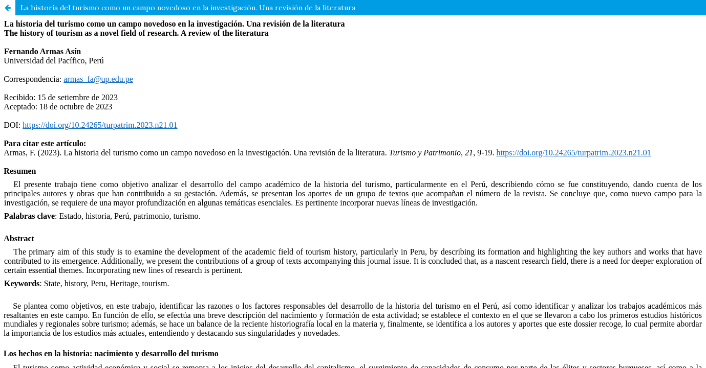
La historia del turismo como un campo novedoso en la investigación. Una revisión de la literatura (187, 7)
